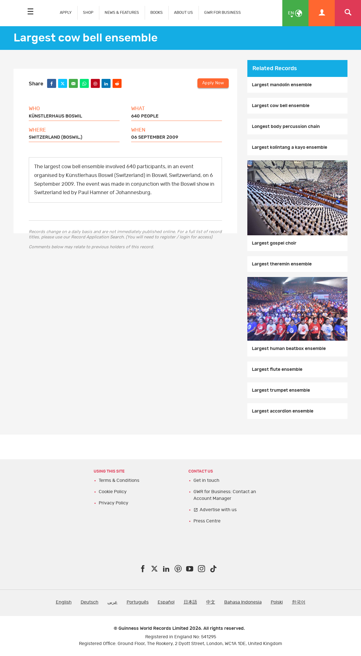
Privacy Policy (113, 503)
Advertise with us (218, 509)
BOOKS (156, 12)
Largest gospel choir (274, 243)
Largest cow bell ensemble (280, 105)
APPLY (66, 12)
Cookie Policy (113, 491)
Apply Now (213, 83)
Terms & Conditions (119, 480)
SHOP (88, 12)
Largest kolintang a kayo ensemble (289, 147)
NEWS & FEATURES (122, 12)
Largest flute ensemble (277, 369)
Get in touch (206, 480)
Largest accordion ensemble (282, 411)
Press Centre (207, 521)
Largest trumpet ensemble (281, 390)
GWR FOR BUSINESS (222, 12)
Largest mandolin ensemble (282, 85)
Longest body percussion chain (286, 126)
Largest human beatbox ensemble (289, 348)
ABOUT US (183, 12)
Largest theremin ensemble (282, 264)
